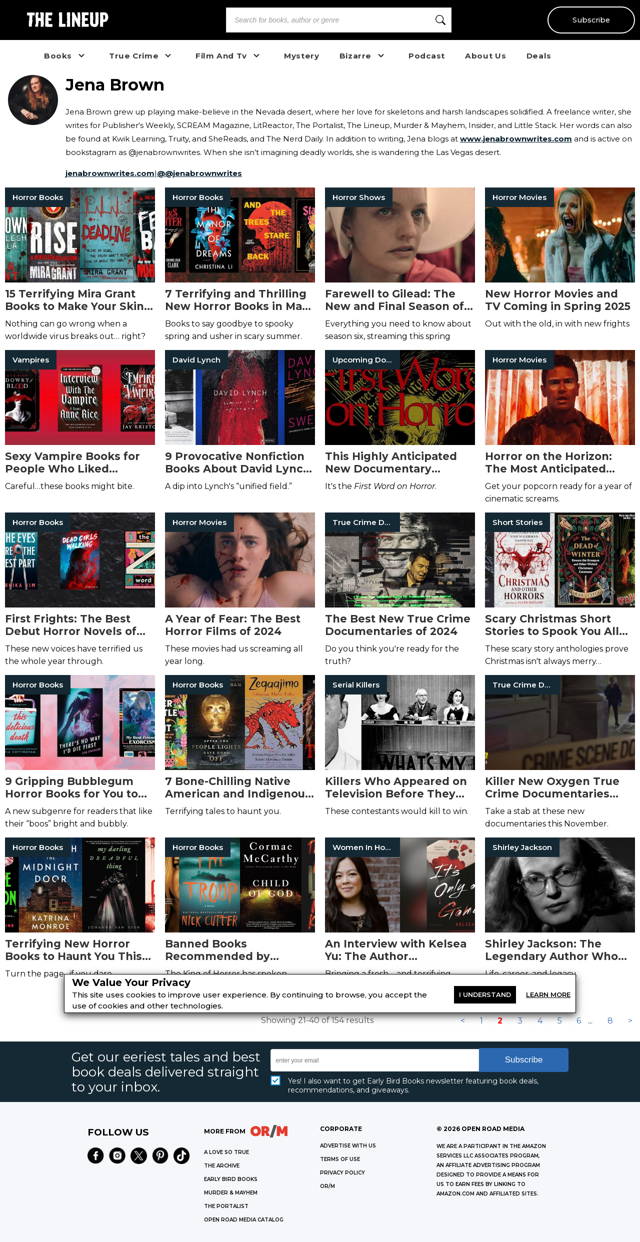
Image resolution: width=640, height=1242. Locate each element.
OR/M (327, 1186)
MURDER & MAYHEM (231, 1193)
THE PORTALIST (226, 1206)
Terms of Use (340, 1159)
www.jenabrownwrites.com (516, 139)
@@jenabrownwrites (199, 173)
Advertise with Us (348, 1145)
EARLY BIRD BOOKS (231, 1179)
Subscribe (591, 20)
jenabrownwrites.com (110, 173)
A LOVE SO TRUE (226, 1152)
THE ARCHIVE (222, 1165)
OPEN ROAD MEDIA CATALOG (244, 1219)
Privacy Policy (342, 1173)
